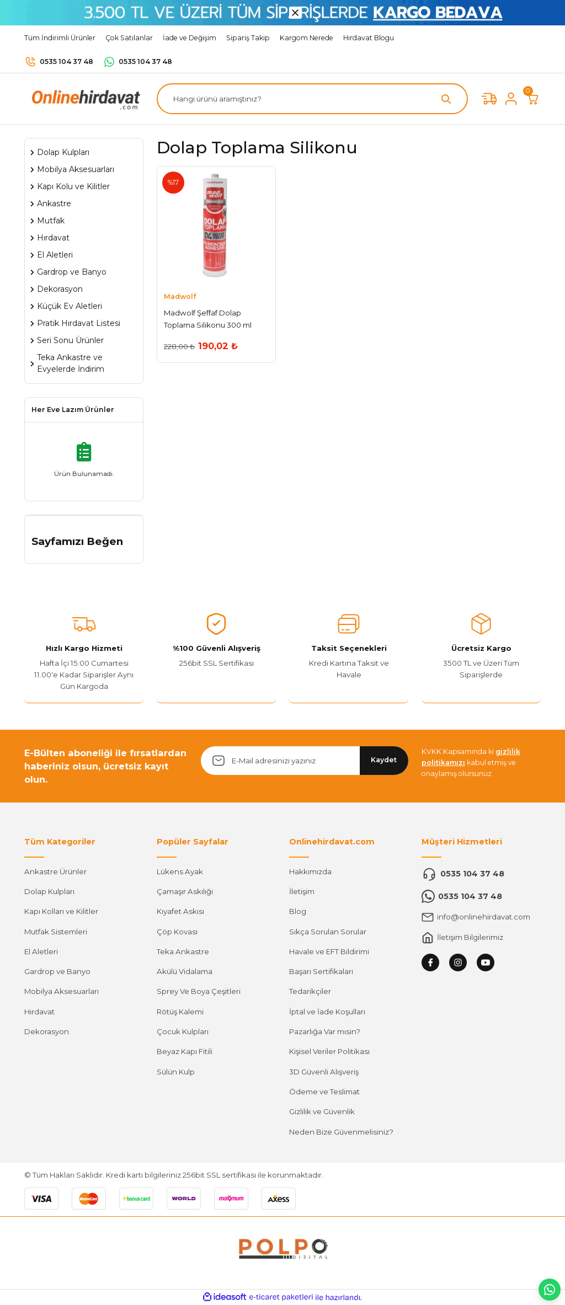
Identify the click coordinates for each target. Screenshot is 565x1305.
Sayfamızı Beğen (77, 541)
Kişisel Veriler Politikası (329, 1051)
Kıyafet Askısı (180, 911)
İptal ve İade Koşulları (327, 1011)
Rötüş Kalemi (180, 1011)
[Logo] (83, 98)
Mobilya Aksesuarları (61, 991)
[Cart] (533, 98)
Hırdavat (39, 1011)
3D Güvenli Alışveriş (324, 1071)
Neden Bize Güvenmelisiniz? (341, 1131)
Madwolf (180, 296)
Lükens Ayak (180, 871)
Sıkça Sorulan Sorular (327, 931)
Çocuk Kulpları (183, 1031)
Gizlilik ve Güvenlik (322, 1111)
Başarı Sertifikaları (321, 971)
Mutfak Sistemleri (55, 931)
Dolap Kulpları (49, 891)
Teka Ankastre (183, 951)
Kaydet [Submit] (384, 760)
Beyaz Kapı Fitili (184, 1051)
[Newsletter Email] (304, 760)
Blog (297, 911)
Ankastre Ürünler (55, 871)
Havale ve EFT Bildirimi (329, 951)
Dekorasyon (46, 1031)
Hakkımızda (310, 871)
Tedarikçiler (310, 991)
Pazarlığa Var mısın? (324, 1031)
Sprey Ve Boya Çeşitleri (199, 991)
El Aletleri (41, 951)
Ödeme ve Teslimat (324, 1091)
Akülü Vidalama (184, 971)
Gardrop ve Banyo (57, 971)
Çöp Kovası (177, 931)
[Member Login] (511, 98)
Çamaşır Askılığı (185, 891)
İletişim (302, 891)
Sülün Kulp (176, 1071)
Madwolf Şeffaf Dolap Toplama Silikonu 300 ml (208, 318)
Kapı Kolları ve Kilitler (61, 911)
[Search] (312, 98)
